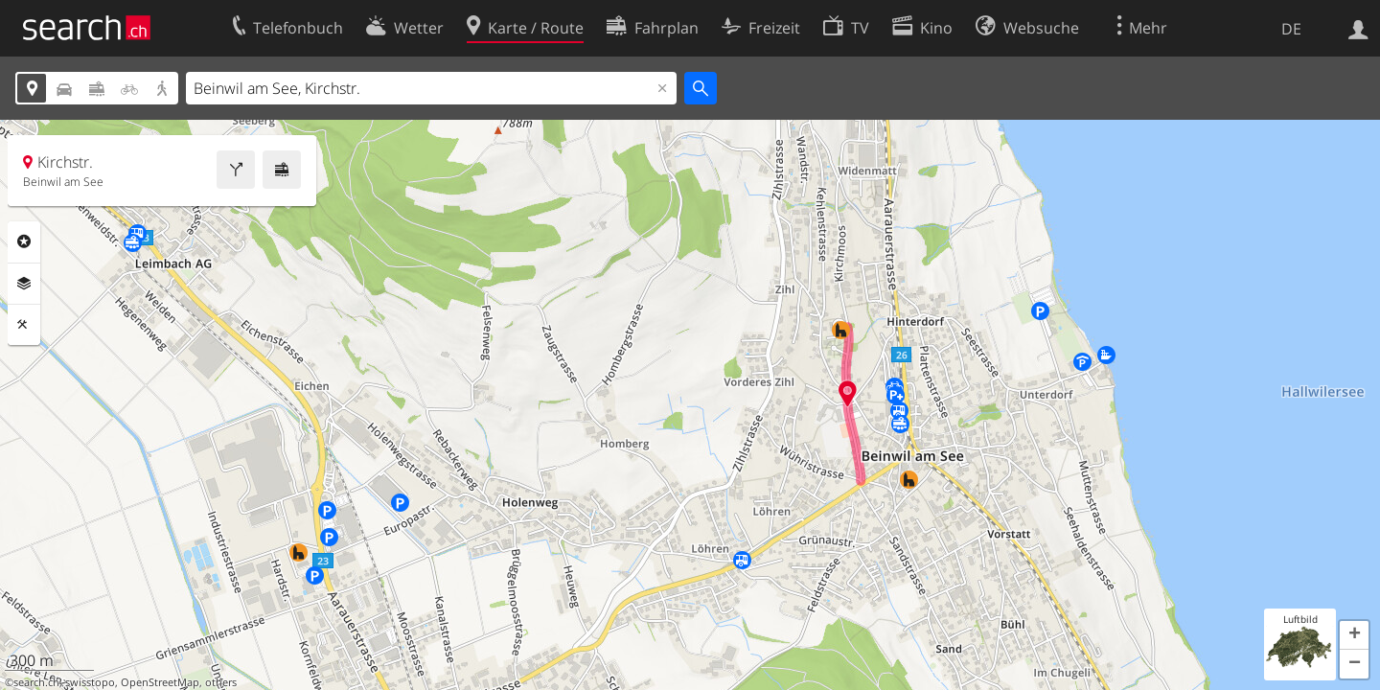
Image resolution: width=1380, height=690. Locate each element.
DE (1291, 28)
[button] (1354, 635)
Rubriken (24, 241)
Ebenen (24, 284)
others (221, 682)
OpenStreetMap (160, 682)
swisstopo (90, 682)
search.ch (36, 682)
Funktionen (24, 325)
